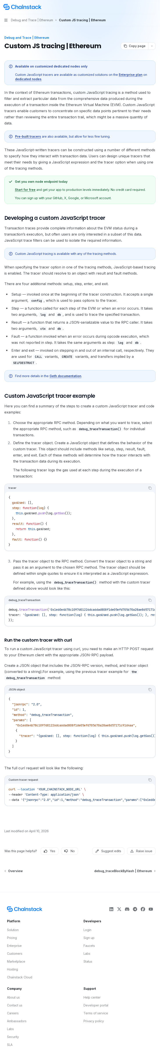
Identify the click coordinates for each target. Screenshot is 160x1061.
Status (88, 961)
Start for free (25, 190)
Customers (14, 953)
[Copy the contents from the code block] (150, 488)
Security (13, 1037)
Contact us (14, 1005)
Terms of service (96, 1013)
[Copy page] (134, 46)
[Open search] (145, 7)
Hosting (12, 969)
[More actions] (154, 7)
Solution (13, 930)
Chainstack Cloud (19, 977)
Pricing (12, 938)
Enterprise (14, 945)
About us (13, 997)
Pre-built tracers (28, 136)
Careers (13, 1013)
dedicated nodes (28, 79)
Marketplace (16, 961)
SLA (9, 1045)
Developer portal (96, 1005)
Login (87, 930)
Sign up (89, 938)
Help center (92, 997)
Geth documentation (65, 376)
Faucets (89, 945)
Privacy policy (94, 1021)
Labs (87, 953)
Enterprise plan (130, 74)
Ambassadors (17, 1021)
